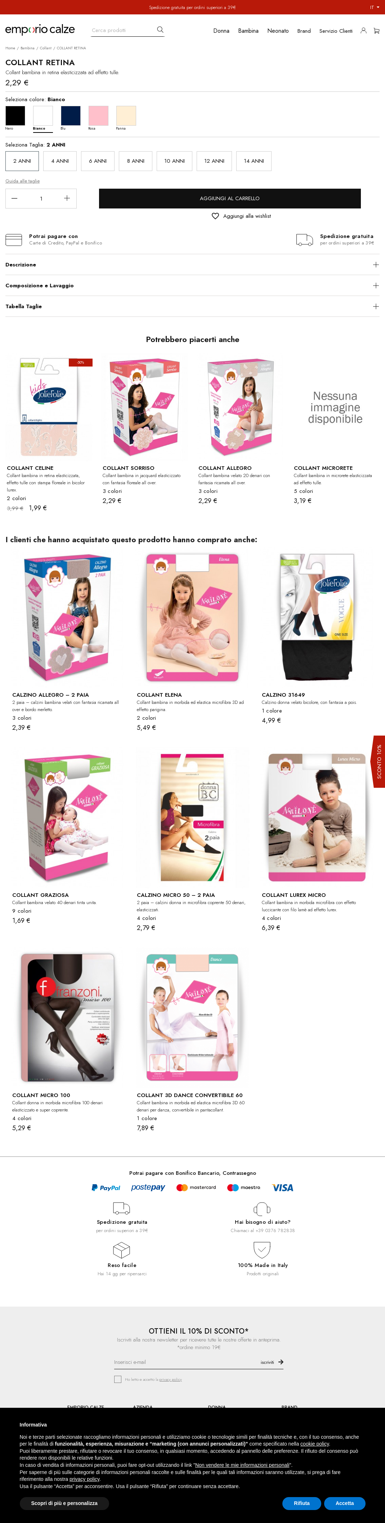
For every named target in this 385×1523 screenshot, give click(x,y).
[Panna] (128, 117)
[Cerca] (128, 29)
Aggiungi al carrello (230, 198)
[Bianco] (45, 117)
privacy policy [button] (84, 1479)
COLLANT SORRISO (129, 468)
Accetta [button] (345, 1503)
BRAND (289, 1407)
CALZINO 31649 (283, 695)
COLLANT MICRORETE (323, 468)
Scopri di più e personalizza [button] (64, 1503)
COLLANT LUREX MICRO (294, 895)
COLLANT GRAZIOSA (40, 895)
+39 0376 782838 (275, 1230)
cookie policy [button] (314, 1444)
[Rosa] (100, 117)
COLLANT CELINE (30, 468)
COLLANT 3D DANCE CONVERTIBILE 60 (190, 1095)
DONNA (217, 1407)
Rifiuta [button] (302, 1503)
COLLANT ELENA (159, 695)
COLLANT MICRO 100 (41, 1095)
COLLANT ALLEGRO (225, 468)
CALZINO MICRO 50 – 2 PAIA (176, 895)
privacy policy (170, 1379)
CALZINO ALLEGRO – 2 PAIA (50, 695)
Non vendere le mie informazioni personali (242, 1465)
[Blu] (72, 117)
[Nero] (17, 117)
